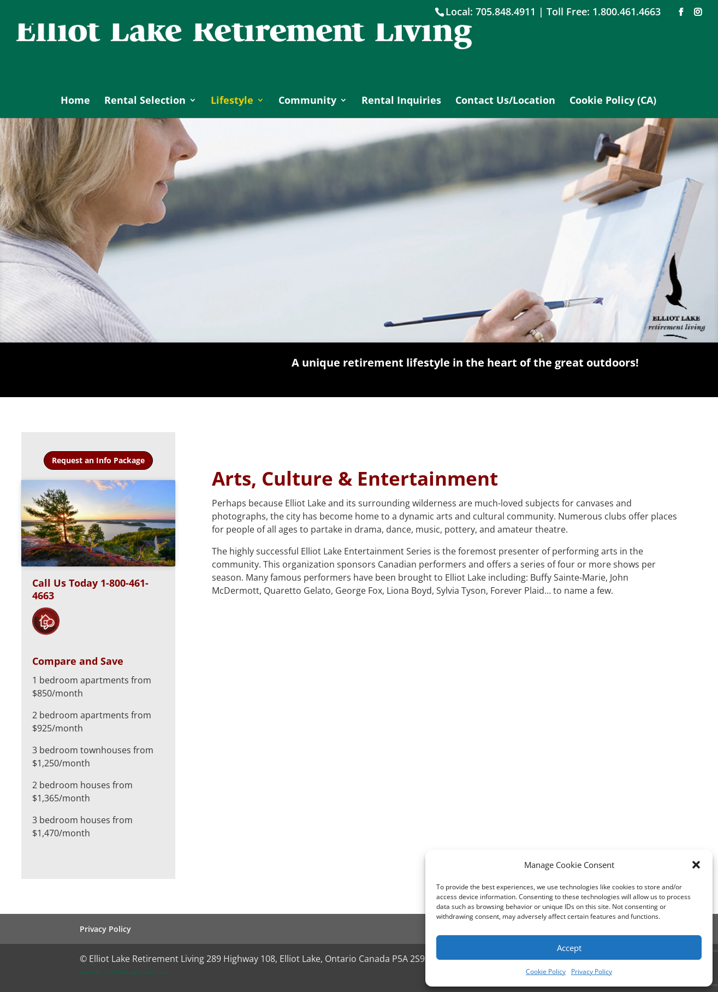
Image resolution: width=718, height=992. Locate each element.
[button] (696, 864)
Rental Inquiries (401, 101)
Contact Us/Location (505, 101)
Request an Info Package (98, 460)
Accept (569, 947)
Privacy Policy (591, 971)
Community (307, 101)
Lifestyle (232, 101)
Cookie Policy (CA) (612, 101)
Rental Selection (145, 101)
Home (75, 101)
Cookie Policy (546, 971)
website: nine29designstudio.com (124, 972)
